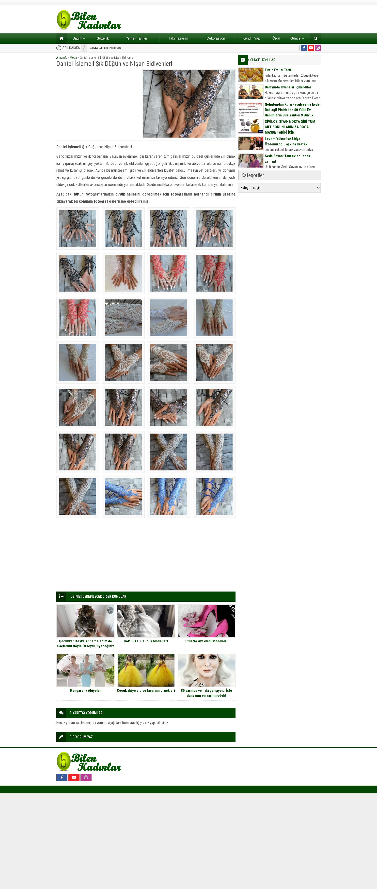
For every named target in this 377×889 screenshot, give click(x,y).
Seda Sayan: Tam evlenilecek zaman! (287, 159)
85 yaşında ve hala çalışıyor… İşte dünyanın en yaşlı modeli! (206, 693)
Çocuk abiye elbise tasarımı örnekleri (146, 690)
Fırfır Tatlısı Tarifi (278, 70)
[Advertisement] (97, 103)
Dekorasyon (216, 38)
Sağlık (79, 38)
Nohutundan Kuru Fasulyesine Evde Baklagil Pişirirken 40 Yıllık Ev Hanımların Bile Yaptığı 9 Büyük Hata (292, 112)
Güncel (297, 38)
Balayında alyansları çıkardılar (288, 87)
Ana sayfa (59, 38)
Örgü (276, 38)
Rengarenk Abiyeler (85, 690)
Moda (73, 57)
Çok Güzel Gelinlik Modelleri (146, 641)
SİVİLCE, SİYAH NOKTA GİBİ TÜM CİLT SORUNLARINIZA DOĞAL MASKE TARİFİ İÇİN (290, 127)
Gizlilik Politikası (106, 48)
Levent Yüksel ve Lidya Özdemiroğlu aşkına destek (286, 141)
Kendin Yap (251, 38)
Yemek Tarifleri (137, 38)
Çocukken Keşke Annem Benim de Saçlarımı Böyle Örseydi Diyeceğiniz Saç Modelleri (85, 646)
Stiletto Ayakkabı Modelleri (206, 641)
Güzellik (102, 38)
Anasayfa (61, 57)
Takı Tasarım (178, 38)
